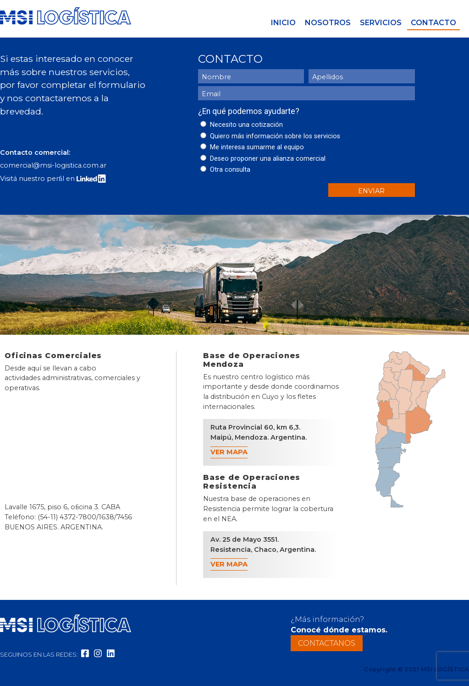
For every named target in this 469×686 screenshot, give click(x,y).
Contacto (433, 22)
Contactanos (326, 643)
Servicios (381, 22)
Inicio (283, 22)
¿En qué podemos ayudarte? (248, 111)
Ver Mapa (229, 452)
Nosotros (328, 22)
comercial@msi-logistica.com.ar (53, 165)
